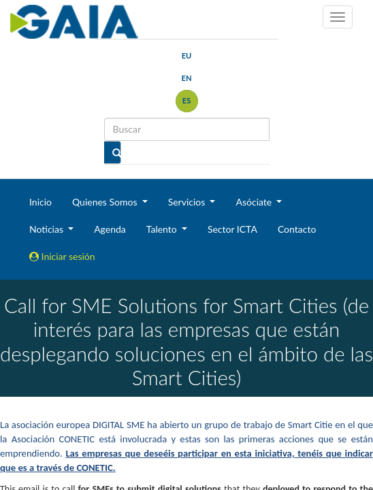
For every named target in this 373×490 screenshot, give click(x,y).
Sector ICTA (232, 229)
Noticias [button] (47, 229)
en (186, 78)
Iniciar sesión (62, 256)
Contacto (297, 229)
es (186, 100)
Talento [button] (163, 229)
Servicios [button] (188, 202)
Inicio (40, 202)
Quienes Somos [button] (106, 202)
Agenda (110, 229)
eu (187, 55)
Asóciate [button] (255, 202)
